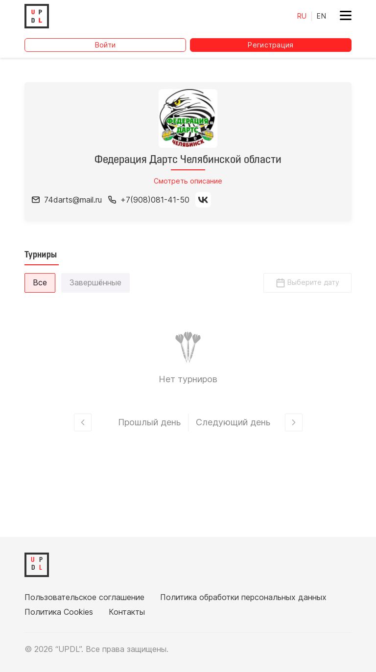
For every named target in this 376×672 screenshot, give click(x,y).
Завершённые (95, 282)
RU (302, 16)
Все (40, 282)
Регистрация (271, 45)
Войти (105, 45)
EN (321, 16)
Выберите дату (307, 283)
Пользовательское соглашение (84, 597)
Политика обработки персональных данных (243, 597)
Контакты (127, 611)
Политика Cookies (58, 611)
